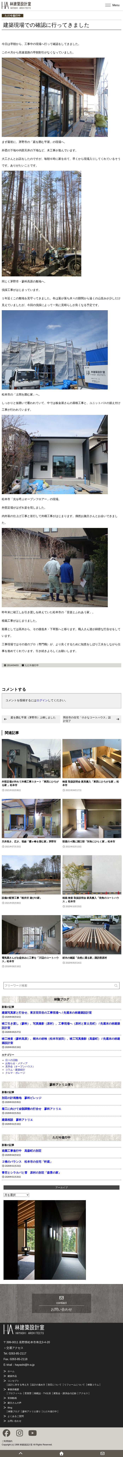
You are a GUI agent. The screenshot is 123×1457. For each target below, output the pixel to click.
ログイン (42, 700)
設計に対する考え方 (18, 1384)
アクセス (83, 1393)
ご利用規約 (7, 1441)
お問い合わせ (14, 1421)
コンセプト (13, 1380)
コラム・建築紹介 (15, 1069)
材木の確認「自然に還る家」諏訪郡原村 (84, 957)
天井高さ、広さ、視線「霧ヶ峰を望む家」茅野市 (29, 841)
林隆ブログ (61, 999)
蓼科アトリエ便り (61, 1084)
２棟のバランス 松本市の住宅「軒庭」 (27, 1161)
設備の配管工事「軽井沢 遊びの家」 (22, 897)
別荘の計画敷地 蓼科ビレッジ (21, 1097)
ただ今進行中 (12, 15)
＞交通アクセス (13, 1347)
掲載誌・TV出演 (42, 1393)
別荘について (55, 1384)
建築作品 (12, 1376)
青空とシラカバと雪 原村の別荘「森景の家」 (31, 1172)
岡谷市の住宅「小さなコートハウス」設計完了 (87, 719)
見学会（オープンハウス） (20, 1066)
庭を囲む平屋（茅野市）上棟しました (33, 717)
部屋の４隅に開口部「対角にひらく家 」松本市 (88, 841)
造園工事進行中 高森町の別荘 (21, 1150)
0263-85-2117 (17, 1353)
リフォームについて (74, 1384)
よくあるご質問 (16, 1416)
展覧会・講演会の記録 (64, 1393)
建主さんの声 (14, 1403)
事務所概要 (13, 1389)
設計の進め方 (38, 1384)
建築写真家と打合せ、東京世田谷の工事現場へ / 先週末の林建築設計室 (47, 1012)
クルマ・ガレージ (15, 1072)
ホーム (11, 1371)
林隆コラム (93, 1384)
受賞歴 (28, 1393)
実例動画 (12, 1398)
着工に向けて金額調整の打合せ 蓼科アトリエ (31, 1108)
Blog (10, 1407)
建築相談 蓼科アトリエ (17, 1119)
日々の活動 (11, 1060)
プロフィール (15, 1393)
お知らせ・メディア (16, 1063)
